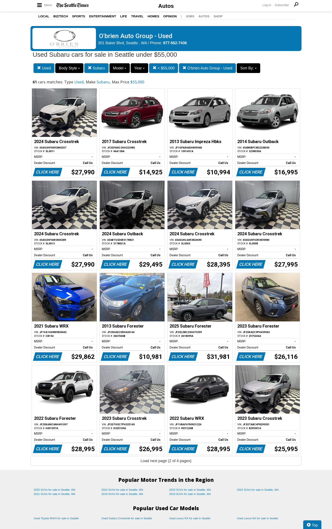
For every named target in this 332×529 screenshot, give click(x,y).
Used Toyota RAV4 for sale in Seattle (56, 518)
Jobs (190, 16)
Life (123, 16)
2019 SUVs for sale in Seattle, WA (122, 494)
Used (44, 68)
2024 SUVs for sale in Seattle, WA (122, 489)
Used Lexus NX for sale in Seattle (257, 518)
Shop (218, 16)
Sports (78, 16)
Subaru (96, 68)
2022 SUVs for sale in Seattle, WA (258, 489)
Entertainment (102, 16)
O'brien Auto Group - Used (207, 68)
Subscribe (282, 5)
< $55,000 (164, 68)
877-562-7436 (175, 43)
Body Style (69, 68)
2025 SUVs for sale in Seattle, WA (55, 489)
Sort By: (248, 68)
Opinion (170, 16)
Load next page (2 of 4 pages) (166, 461)
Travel (137, 16)
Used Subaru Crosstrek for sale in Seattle (126, 518)
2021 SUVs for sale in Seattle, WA (55, 494)
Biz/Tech (60, 16)
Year (139, 68)
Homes (153, 16)
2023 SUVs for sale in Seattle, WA (190, 489)
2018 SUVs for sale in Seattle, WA (190, 494)
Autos (166, 6)
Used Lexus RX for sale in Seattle (189, 518)
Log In (266, 5)
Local (43, 16)
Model (119, 68)
